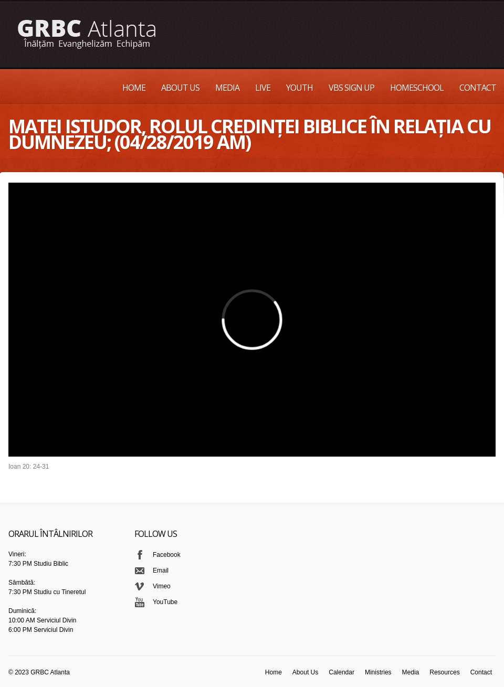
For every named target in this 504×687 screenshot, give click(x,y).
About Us (180, 87)
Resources (444, 672)
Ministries (378, 672)
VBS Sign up (351, 87)
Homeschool (417, 87)
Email (161, 570)
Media (227, 87)
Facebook (167, 554)
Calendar (341, 672)
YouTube (165, 602)
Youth (299, 87)
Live (262, 87)
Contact (477, 87)
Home (133, 87)
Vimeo (162, 586)
